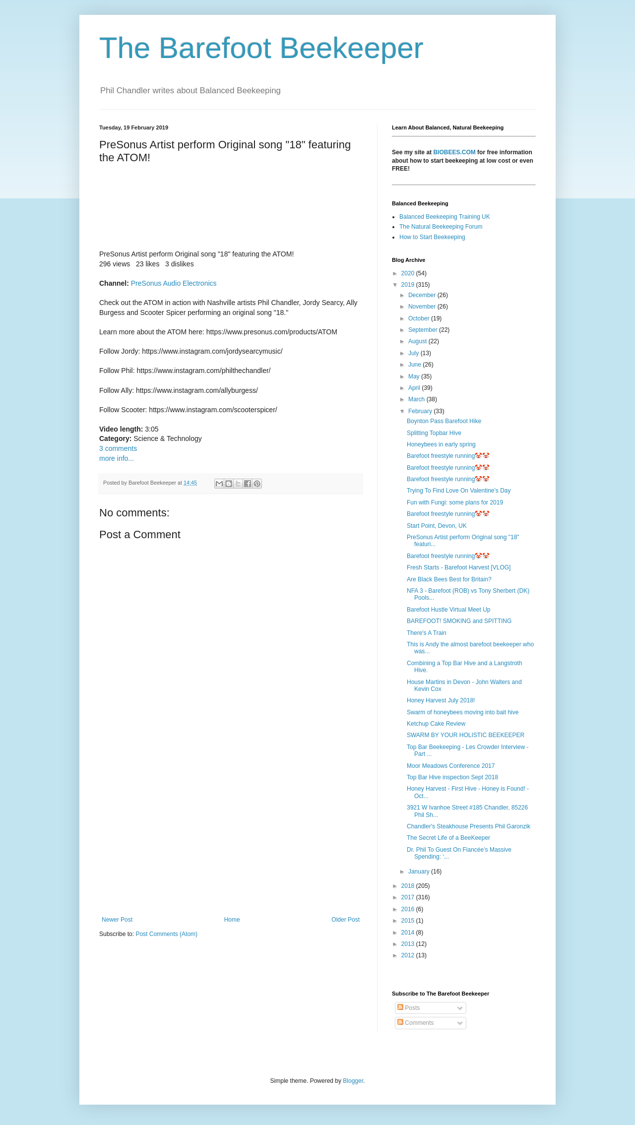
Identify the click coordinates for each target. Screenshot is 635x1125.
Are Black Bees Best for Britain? (449, 579)
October (419, 318)
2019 (408, 284)
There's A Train (426, 632)
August (418, 341)
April (415, 387)
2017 (408, 897)
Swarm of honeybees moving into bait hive (462, 712)
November (423, 306)
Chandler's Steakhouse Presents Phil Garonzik (468, 826)
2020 (408, 273)
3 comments (118, 448)
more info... (116, 458)
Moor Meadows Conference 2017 (451, 765)
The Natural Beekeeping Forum (440, 226)
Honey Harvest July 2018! (441, 700)
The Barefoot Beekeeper (261, 47)
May (414, 376)
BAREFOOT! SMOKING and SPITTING (459, 621)
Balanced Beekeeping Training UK (444, 216)
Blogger (353, 1080)
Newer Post (117, 919)
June (415, 364)
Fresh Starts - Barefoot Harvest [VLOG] (458, 567)
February (421, 411)
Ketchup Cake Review (436, 723)
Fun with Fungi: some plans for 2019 (455, 502)
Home (232, 919)
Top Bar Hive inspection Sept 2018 (452, 777)
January (419, 871)
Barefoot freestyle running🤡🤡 (448, 455)
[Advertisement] (230, 834)
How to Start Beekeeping (432, 237)
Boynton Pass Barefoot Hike (444, 421)
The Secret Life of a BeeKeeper (448, 837)
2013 (408, 943)
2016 (408, 909)
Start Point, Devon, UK (437, 525)
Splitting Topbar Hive (434, 433)
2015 (408, 920)
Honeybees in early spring (441, 444)
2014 (408, 932)
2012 (408, 955)
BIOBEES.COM (454, 152)
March (417, 399)
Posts (408, 1007)
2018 (408, 885)
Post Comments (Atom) (166, 934)
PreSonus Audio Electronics (174, 283)
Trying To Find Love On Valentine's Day (459, 490)
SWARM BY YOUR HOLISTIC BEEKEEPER (465, 735)
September (423, 329)
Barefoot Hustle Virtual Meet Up (449, 609)
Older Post (345, 919)
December (423, 295)
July (414, 353)
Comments (415, 1022)
